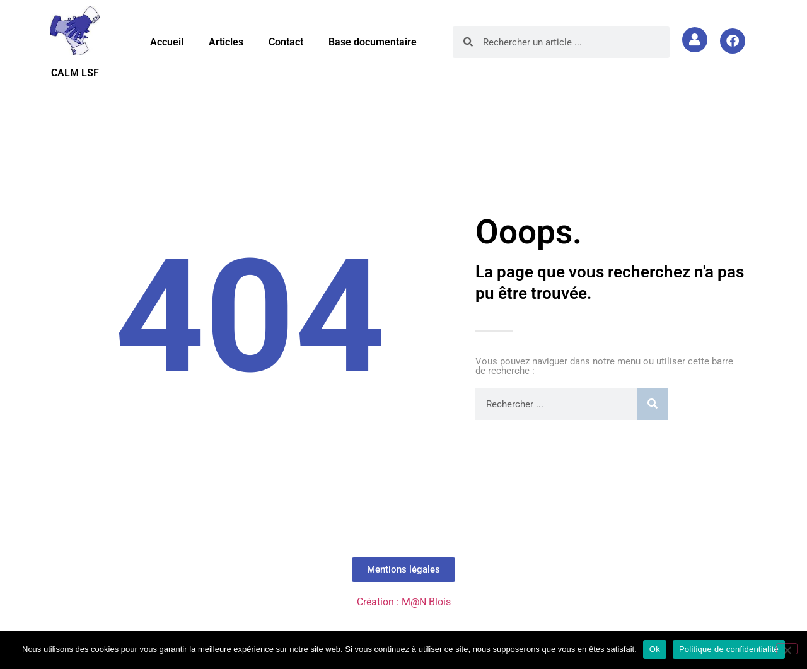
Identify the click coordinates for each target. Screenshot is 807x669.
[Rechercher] (652, 404)
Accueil (166, 42)
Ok (654, 649)
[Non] (787, 648)
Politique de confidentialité (729, 649)
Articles (226, 42)
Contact (286, 42)
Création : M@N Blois (404, 602)
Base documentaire (372, 42)
